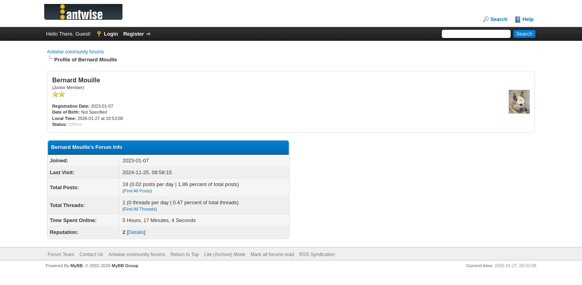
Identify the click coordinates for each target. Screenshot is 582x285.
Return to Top (184, 254)
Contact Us (91, 254)
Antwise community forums (75, 52)
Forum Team (61, 254)
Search (499, 19)
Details (136, 232)
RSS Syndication (317, 254)
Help (528, 19)
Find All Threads (139, 209)
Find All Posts (137, 190)
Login (111, 34)
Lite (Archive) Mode (224, 254)
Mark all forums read (272, 254)
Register (133, 34)
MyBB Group (125, 265)
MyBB (77, 265)
